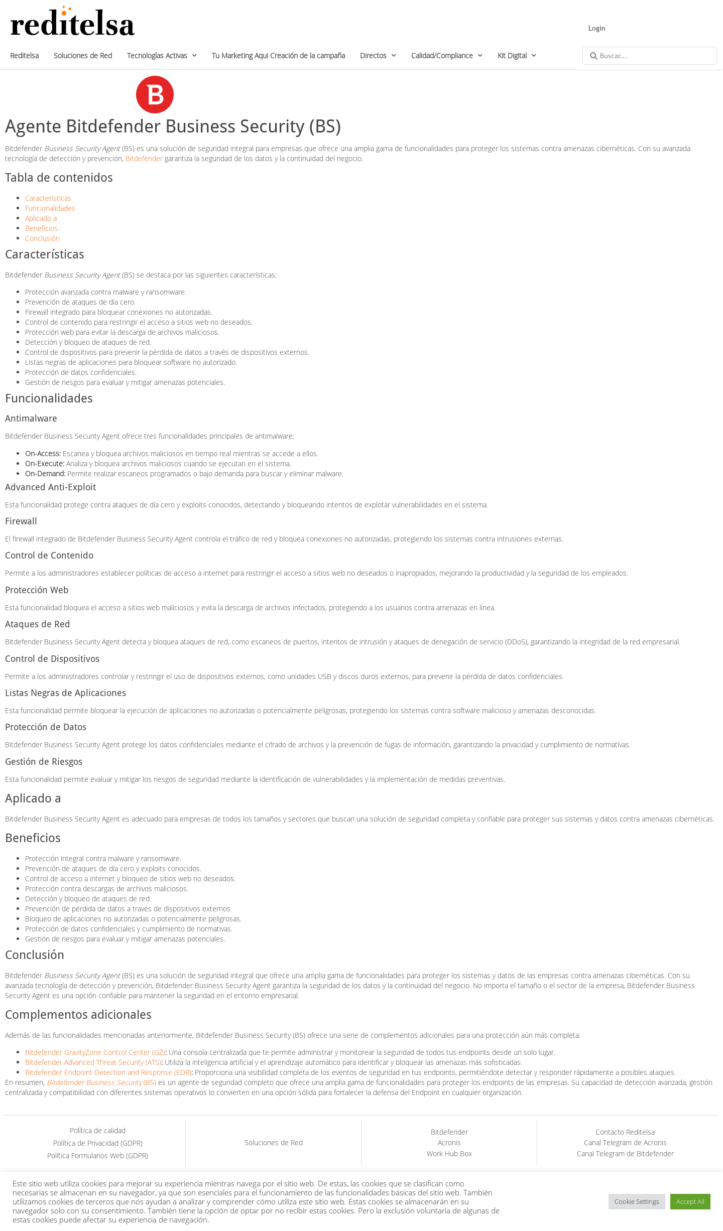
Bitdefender (144, 158)
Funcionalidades (50, 208)
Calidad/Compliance (447, 55)
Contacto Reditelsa (625, 1132)
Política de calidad (98, 1130)
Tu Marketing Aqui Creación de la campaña (278, 55)
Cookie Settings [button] (637, 1201)
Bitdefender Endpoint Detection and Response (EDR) (108, 1072)
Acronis (449, 1142)
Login (597, 28)
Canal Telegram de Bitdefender (625, 1153)
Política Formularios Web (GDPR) (97, 1155)
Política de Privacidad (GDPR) (98, 1143)
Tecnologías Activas (162, 55)
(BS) (101, 1082)
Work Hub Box (449, 1153)
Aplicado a (41, 218)
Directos (378, 55)
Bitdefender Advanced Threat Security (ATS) (93, 1062)
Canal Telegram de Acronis (625, 1142)
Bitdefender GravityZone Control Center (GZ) (95, 1052)
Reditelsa (24, 55)
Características (48, 198)
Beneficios (41, 228)
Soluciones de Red (83, 55)
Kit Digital (517, 55)
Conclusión (42, 238)
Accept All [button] (690, 1201)
